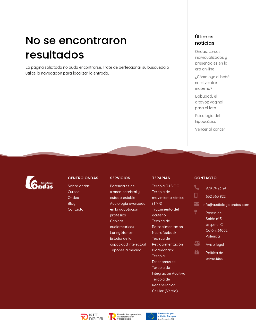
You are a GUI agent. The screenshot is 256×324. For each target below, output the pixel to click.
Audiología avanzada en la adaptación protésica (127, 209)
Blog (204, 10)
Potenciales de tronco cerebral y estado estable (125, 192)
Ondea (188, 10)
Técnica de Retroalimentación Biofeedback (167, 244)
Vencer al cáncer (210, 129)
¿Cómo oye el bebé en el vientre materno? (212, 82)
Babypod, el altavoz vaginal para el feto (209, 102)
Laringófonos (121, 232)
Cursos (170, 10)
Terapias (145, 10)
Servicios (119, 10)
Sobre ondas (94, 10)
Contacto (222, 10)
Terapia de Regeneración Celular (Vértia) (165, 285)
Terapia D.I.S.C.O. (166, 186)
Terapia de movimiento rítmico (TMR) (168, 197)
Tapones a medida (125, 250)
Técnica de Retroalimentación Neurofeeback (167, 227)
